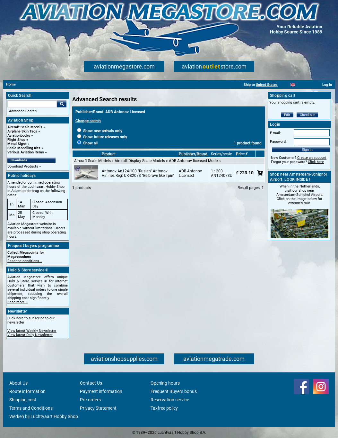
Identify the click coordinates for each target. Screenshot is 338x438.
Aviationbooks (18, 135)
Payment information (101, 391)
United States (267, 85)
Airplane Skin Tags (22, 131)
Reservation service (170, 399)
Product (109, 154)
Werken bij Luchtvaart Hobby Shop (43, 416)
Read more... (17, 302)
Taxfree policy (164, 408)
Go (61, 103)
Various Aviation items (25, 152)
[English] (292, 85)
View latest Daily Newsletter (30, 335)
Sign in (307, 149)
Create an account (311, 158)
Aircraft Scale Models (24, 127)
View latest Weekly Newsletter (31, 331)
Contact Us (91, 383)
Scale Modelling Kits (23, 148)
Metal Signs (17, 144)
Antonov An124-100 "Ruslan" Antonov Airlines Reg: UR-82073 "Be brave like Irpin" (138, 173)
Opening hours (165, 383)
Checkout (307, 115)
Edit (287, 115)
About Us (18, 383)
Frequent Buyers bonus (174, 391)
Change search (88, 121)
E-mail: (275, 133)
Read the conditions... (24, 261)
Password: (278, 142)
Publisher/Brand (193, 154)
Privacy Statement (98, 408)
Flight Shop (16, 140)
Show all (87, 143)
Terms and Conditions (31, 408)
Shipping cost (22, 399)
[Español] (301, 85)
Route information (27, 391)
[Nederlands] (284, 85)
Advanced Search (23, 111)
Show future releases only (102, 137)
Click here (316, 162)
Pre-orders (90, 399)
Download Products (22, 166)
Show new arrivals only (99, 131)
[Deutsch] (308, 85)
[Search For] (32, 103)
